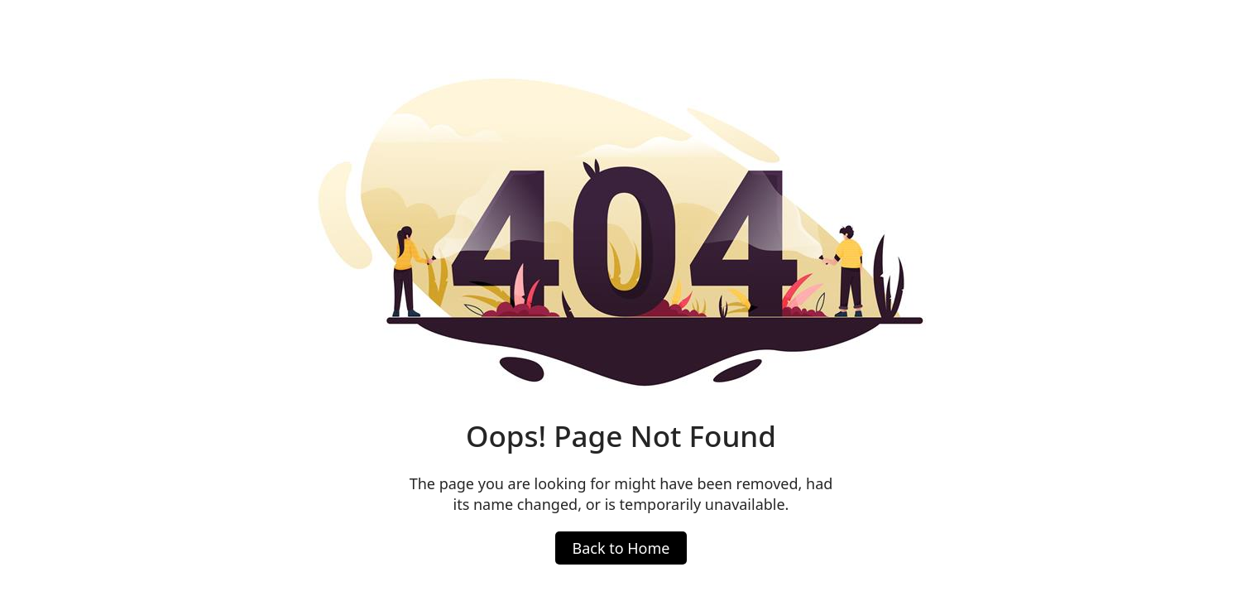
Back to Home (620, 548)
